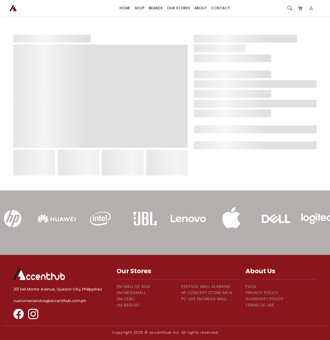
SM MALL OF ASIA (133, 286)
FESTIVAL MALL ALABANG (205, 286)
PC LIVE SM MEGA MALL (204, 299)
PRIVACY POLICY (261, 293)
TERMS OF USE (259, 305)
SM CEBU (125, 299)
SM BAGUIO (128, 305)
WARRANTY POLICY (264, 299)
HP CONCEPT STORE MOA (206, 293)
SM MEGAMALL (131, 293)
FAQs (250, 286)
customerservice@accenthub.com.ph (49, 300)
